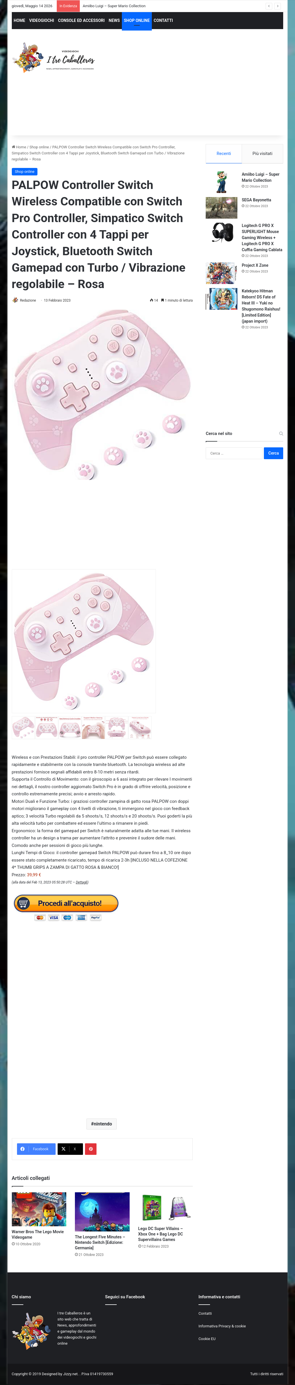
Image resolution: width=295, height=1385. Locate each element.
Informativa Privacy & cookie (222, 1326)
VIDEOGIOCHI (41, 20)
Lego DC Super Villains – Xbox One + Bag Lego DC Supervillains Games (160, 1234)
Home (19, 147)
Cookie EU (206, 1339)
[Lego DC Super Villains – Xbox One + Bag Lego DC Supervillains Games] (165, 1208)
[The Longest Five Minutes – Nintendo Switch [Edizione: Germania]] (102, 1212)
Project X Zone (255, 266)
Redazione (30, 300)
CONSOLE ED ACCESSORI (81, 20)
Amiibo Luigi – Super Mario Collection (114, 6)
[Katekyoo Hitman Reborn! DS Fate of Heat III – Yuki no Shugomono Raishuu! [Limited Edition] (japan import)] (221, 300)
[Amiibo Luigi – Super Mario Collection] (221, 183)
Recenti (224, 153)
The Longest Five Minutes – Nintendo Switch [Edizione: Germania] (100, 1242)
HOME (19, 20)
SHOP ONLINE (137, 20)
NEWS (114, 20)
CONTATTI (163, 20)
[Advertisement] (200, 87)
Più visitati (263, 153)
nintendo (103, 1124)
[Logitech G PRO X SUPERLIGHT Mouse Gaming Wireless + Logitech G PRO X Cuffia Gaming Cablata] (221, 234)
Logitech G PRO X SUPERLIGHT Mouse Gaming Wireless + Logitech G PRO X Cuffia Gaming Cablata (262, 238)
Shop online (39, 147)
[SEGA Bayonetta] (221, 209)
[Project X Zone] (221, 274)
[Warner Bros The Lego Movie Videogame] (39, 1210)
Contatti (205, 1314)
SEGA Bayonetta (256, 200)
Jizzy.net (70, 1374)
